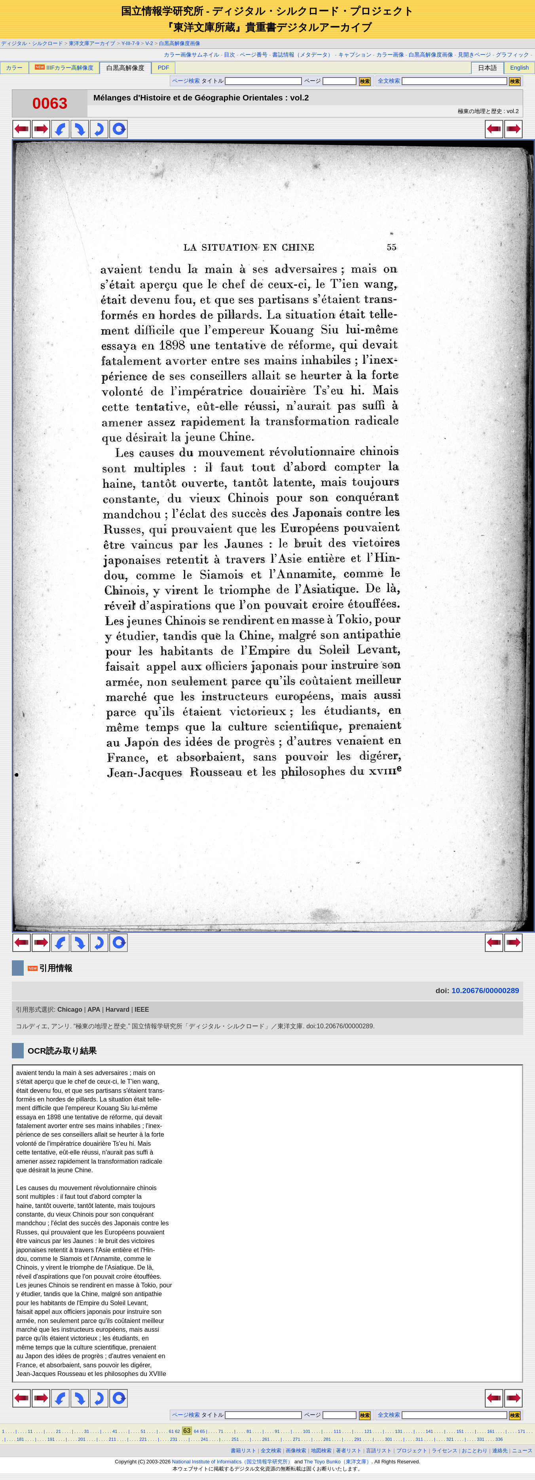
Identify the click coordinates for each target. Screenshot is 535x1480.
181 (20, 1439)
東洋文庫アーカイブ (92, 43)
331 (480, 1439)
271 (296, 1439)
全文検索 (389, 81)
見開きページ (474, 55)
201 (81, 1439)
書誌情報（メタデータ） (302, 55)
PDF (163, 67)
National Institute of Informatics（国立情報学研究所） (232, 1462)
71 (220, 1431)
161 (491, 1431)
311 (419, 1439)
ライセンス (444, 1451)
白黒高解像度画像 (179, 43)
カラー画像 (390, 55)
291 (358, 1439)
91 (277, 1431)
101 (307, 1431)
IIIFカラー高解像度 (64, 67)
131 (398, 1431)
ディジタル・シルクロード (32, 43)
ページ (330, 81)
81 (249, 1431)
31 (86, 1431)
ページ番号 (254, 55)
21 (58, 1431)
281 (327, 1439)
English (519, 67)
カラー (14, 67)
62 (177, 1431)
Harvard (117, 1009)
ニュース (522, 1451)
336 (499, 1439)
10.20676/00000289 (485, 990)
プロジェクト (412, 1451)
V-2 (149, 43)
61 (171, 1431)
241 (204, 1439)
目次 (229, 55)
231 (174, 1439)
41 (114, 1431)
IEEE (142, 1009)
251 (235, 1439)
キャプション (355, 55)
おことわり (475, 1451)
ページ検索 (186, 81)
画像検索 (296, 1451)
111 (337, 1431)
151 (460, 1431)
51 (142, 1431)
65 (202, 1431)
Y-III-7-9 (130, 43)
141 (429, 1431)
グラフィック (512, 55)
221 (143, 1439)
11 (30, 1431)
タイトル (251, 81)
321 (450, 1439)
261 (265, 1439)
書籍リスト (243, 1451)
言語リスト (379, 1451)
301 (389, 1439)
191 (51, 1439)
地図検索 (321, 1451)
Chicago (69, 1009)
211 (112, 1439)
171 (521, 1431)
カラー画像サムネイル (191, 55)
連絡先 (500, 1451)
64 (196, 1431)
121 (368, 1431)
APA (94, 1009)
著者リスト (349, 1451)
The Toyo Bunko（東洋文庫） (338, 1462)
